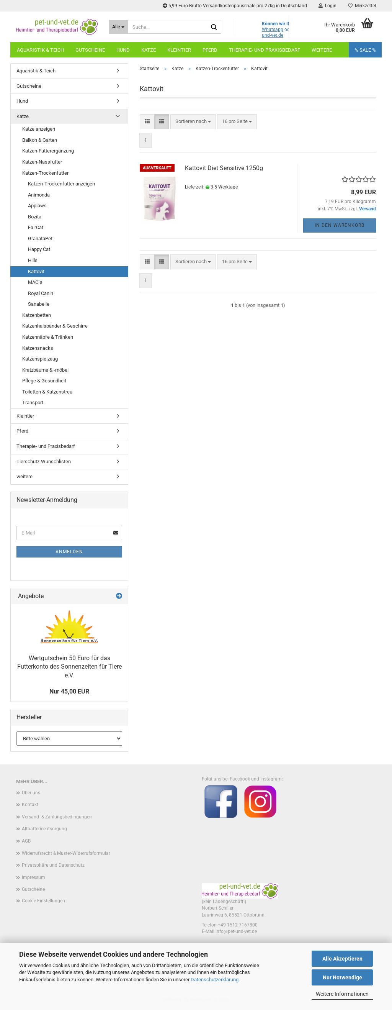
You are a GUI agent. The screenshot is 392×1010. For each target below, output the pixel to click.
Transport (32, 402)
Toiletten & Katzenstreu (47, 392)
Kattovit (36, 271)
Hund (123, 50)
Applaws (37, 205)
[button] (147, 121)
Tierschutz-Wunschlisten (43, 461)
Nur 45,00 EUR (69, 691)
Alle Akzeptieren (342, 959)
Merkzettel (362, 5)
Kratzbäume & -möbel (45, 370)
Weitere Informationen (342, 994)
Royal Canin (40, 293)
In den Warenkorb (339, 225)
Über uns (31, 792)
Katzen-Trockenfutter (45, 173)
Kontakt (30, 804)
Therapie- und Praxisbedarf (264, 50)
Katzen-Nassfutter (42, 162)
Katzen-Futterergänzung (48, 151)
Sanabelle (38, 304)
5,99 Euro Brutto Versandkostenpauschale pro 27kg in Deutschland (235, 5)
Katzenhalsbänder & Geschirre (55, 326)
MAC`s (35, 282)
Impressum (33, 877)
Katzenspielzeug (40, 359)
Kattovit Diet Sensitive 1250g (224, 168)
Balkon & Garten (39, 140)
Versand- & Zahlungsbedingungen (57, 817)
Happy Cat (39, 249)
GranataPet (40, 238)
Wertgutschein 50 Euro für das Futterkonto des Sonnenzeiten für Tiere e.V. (69, 666)
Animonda (39, 195)
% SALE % (365, 50)
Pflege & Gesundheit (44, 381)
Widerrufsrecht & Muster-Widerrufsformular (66, 853)
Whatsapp (272, 29)
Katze (148, 50)
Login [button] (327, 5)
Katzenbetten (36, 315)
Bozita (34, 217)
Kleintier (179, 50)
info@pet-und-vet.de (236, 931)
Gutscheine (90, 50)
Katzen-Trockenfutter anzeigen (61, 184)
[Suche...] (118, 27)
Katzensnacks (37, 348)
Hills (33, 260)
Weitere (322, 50)
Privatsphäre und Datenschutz (53, 865)
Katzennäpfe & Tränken (47, 337)
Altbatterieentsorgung (44, 828)
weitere (24, 476)
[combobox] (193, 121)
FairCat (35, 227)
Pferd (210, 50)
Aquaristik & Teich (40, 50)
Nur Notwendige (342, 977)
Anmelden (69, 551)
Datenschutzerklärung (214, 979)
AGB (26, 841)
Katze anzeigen (38, 129)
